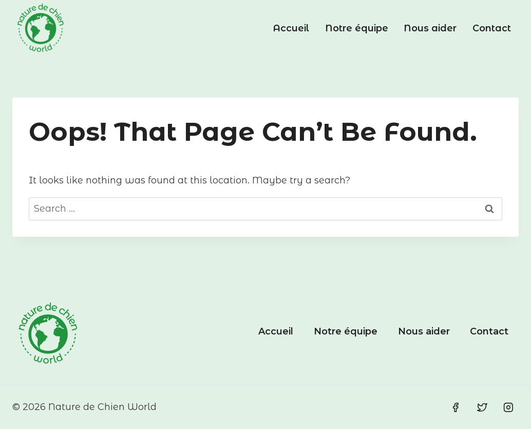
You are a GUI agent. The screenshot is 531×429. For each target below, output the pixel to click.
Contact (491, 28)
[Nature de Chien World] (40, 28)
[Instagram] (508, 407)
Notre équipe (356, 28)
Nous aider (430, 28)
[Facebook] (455, 407)
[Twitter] (482, 407)
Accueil (291, 28)
